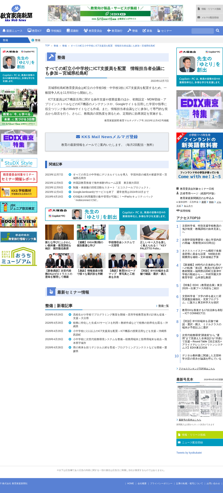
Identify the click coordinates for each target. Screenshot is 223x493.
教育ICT (35, 30)
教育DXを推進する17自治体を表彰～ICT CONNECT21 (202, 312)
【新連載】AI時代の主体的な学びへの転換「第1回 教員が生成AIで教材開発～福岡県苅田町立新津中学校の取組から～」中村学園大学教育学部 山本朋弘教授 (202, 271)
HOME (130, 483)
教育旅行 (114, 30)
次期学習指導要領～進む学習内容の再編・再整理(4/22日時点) (201, 241)
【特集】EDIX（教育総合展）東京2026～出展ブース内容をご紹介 (202, 287)
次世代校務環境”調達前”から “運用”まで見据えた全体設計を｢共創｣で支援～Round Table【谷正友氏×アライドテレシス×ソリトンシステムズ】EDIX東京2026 (202, 341)
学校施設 (54, 30)
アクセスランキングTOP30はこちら (197, 368)
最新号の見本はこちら (190, 420)
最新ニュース (12, 30)
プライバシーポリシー (161, 483)
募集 (147, 30)
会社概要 (142, 483)
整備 (132, 30)
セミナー (164, 30)
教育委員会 (93, 30)
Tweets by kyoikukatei (189, 452)
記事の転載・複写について (189, 483)
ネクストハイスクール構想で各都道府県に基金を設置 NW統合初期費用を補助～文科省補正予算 (201, 254)
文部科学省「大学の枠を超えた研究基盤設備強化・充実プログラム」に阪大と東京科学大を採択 (201, 299)
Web (211, 202)
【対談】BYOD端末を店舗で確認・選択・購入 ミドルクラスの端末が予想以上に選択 (201, 324)
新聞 (204, 202)
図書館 (72, 30)
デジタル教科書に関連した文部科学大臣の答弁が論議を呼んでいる (201, 357)
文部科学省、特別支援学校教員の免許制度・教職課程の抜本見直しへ (201, 229)
